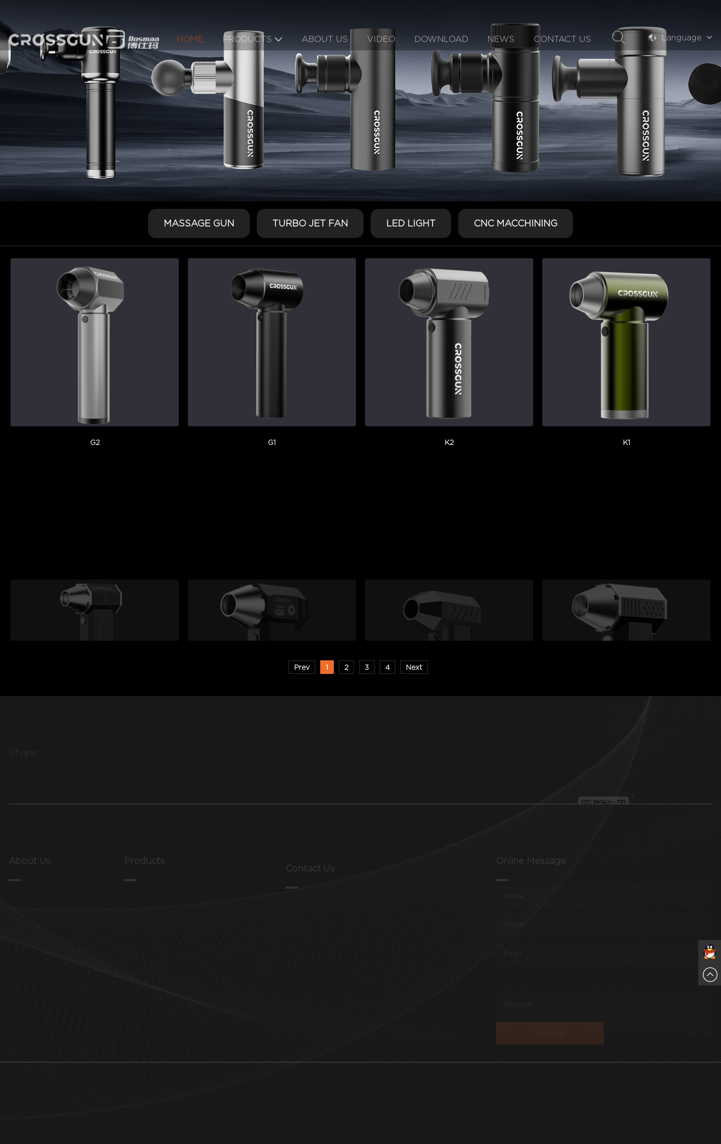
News (501, 56)
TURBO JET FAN (310, 223)
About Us (325, 56)
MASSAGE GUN (199, 223)
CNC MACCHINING (515, 223)
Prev (302, 667)
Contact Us (562, 56)
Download (441, 56)
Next (414, 667)
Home (190, 56)
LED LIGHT (411, 223)
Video (381, 56)
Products (252, 56)
